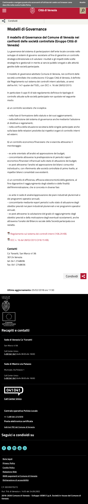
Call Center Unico (13, 398)
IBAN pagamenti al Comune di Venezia (20, 476)
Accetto (82, 2)
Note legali (7, 458)
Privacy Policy (9, 463)
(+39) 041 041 (10, 354)
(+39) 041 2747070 (15, 416)
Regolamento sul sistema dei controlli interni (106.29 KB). (37, 234)
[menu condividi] (4, 21)
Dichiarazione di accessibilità (16, 480)
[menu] (4, 11)
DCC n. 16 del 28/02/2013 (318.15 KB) (29, 240)
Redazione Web (10, 471)
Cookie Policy (25, 5)
